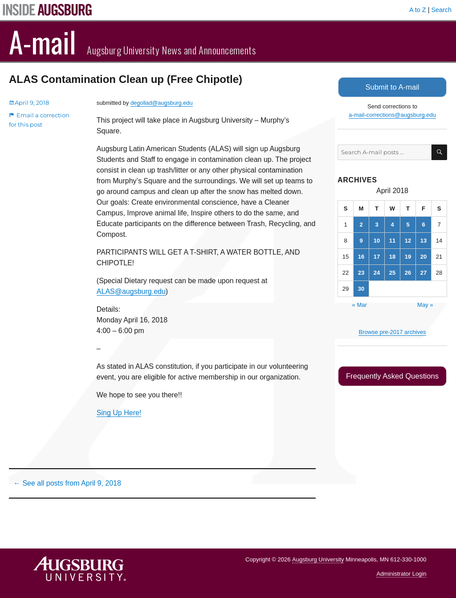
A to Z (417, 9)
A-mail (42, 41)
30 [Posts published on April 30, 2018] (361, 288)
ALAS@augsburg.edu (131, 291)
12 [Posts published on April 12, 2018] (408, 239)
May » (425, 304)
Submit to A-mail (392, 87)
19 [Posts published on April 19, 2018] (408, 255)
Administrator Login (401, 573)
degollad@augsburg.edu (161, 102)
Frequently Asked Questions (392, 375)
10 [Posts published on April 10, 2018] (377, 239)
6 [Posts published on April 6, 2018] (423, 223)
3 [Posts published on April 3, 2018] (376, 223)
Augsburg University (318, 559)
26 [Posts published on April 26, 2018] (408, 271)
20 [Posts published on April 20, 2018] (423, 255)
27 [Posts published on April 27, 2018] (423, 271)
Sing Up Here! (119, 413)
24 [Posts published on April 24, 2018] (377, 271)
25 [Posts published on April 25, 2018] (392, 271)
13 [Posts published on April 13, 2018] (423, 239)
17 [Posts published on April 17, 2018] (377, 255)
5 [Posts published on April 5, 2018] (407, 223)
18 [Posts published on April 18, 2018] (392, 255)
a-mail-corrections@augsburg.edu (392, 114)
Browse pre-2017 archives (392, 331)
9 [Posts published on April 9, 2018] (360, 239)
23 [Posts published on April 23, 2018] (361, 271)
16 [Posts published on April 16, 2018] (361, 255)
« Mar (359, 304)
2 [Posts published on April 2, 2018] (360, 223)
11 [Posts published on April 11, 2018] (392, 239)
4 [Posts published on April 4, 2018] (392, 223)
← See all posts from (67, 483)
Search (441, 9)
